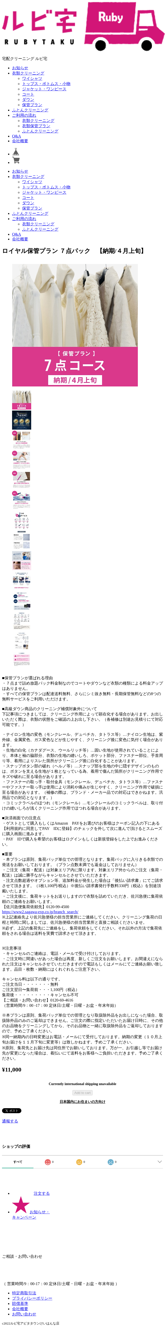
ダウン (28, 99)
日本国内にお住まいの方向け (82, 1102)
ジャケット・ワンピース (44, 89)
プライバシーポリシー (32, 1298)
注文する (31, 1193)
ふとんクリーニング (30, 110)
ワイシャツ (32, 78)
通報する (10, 1121)
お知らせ (20, 68)
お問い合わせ (24, 1314)
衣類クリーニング (28, 73)
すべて (17, 1162)
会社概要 (20, 141)
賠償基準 (20, 1303)
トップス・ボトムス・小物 (46, 84)
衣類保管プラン (36, 126)
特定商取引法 (24, 1293)
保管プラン (32, 105)
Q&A (16, 136)
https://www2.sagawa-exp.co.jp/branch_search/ (40, 912)
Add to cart (82, 1093)
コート (28, 94)
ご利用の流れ (24, 115)
